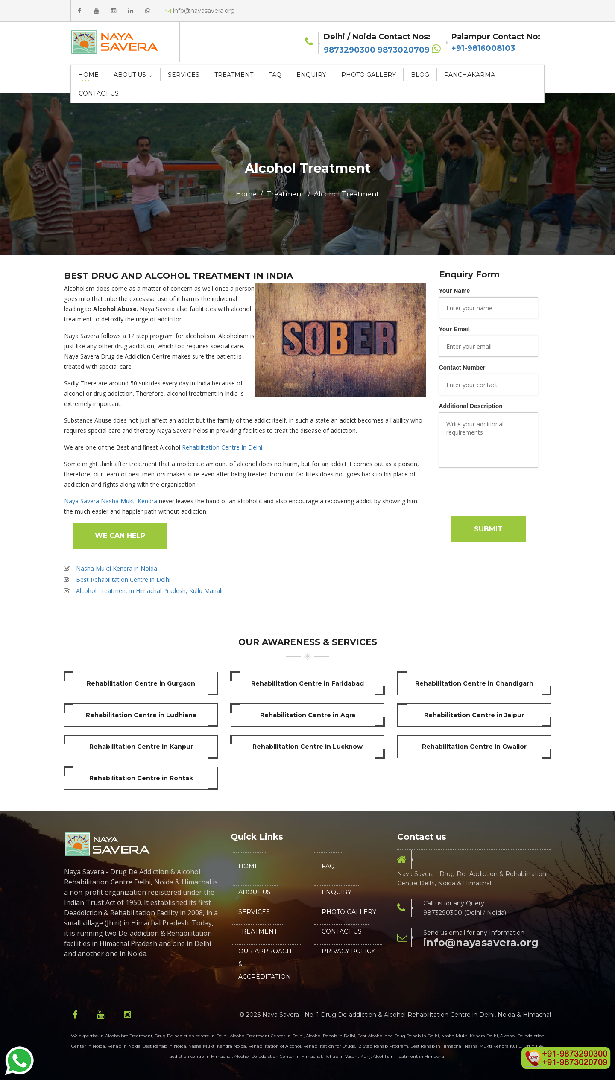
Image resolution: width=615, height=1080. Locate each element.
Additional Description (471, 406)
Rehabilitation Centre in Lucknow (307, 746)
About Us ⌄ (133, 75)
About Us (254, 892)
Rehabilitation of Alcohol (274, 1046)
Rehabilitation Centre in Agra (307, 715)
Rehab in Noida (124, 1046)
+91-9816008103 (483, 48)
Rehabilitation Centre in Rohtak (141, 778)
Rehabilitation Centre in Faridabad (307, 683)
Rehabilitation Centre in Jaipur (474, 715)
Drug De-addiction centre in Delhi (191, 1036)
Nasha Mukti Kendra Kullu (493, 1046)
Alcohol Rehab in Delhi (330, 1036)
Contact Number (462, 367)
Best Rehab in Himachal (436, 1046)
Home (88, 75)
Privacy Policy (348, 951)
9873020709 (404, 50)
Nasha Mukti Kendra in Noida (116, 568)
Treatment (233, 75)
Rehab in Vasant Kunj (347, 1056)
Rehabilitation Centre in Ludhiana (141, 715)
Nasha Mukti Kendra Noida (217, 1046)
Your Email (454, 329)
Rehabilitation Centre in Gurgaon (141, 683)
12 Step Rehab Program (382, 1046)
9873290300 (349, 50)
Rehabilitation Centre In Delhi (222, 447)
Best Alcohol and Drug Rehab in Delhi (398, 1036)
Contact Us (99, 93)
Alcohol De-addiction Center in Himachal (278, 1056)
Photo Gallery (368, 75)
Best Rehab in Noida (164, 1046)
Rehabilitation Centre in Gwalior (474, 746)
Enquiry (311, 75)
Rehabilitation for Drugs (329, 1046)
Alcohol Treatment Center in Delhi (267, 1036)
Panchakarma (469, 75)
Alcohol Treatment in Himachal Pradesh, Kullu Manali (149, 591)
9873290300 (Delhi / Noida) (464, 913)
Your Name (454, 290)
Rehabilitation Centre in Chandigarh (474, 683)
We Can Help (120, 535)
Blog (420, 75)
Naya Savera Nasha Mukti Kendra (110, 501)
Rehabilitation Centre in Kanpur (141, 746)
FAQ (274, 75)
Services (183, 75)
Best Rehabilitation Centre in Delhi (123, 579)
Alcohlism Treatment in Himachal (409, 1056)
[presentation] (504, 491)
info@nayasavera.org (481, 942)
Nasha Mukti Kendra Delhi (469, 1036)
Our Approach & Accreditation (265, 964)
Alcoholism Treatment (128, 1036)
